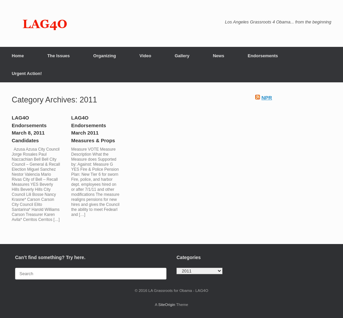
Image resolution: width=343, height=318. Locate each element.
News (218, 55)
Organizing (104, 55)
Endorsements (263, 55)
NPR (266, 97)
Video (145, 55)
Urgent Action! (27, 73)
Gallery (182, 55)
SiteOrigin (166, 305)
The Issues (58, 55)
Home (18, 55)
